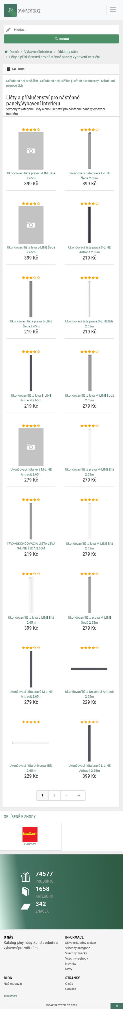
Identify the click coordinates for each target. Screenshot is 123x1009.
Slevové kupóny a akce (80, 943)
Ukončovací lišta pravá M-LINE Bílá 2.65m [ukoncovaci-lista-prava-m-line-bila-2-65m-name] (89, 472)
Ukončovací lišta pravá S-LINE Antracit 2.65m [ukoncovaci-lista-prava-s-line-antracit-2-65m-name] (89, 250)
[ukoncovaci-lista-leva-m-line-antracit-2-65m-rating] (31, 426)
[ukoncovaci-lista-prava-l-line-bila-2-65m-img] (31, 151)
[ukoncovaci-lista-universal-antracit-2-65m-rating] (89, 648)
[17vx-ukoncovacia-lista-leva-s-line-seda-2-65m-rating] (31, 500)
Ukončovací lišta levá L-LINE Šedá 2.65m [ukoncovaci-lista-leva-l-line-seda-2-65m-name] (31, 250)
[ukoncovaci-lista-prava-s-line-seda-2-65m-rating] (31, 277)
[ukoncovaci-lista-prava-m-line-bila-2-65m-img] (89, 447)
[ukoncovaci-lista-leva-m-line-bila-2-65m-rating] (89, 500)
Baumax (10, 996)
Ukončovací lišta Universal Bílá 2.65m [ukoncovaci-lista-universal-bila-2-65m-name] (31, 768)
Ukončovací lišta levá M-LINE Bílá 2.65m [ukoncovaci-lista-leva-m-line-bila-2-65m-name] (89, 546)
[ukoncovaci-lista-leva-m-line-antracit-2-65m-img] (31, 447)
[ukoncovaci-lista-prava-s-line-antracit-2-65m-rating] (89, 203)
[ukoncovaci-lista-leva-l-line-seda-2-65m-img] (31, 225)
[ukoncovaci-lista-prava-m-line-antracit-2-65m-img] (31, 669)
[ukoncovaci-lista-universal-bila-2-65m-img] (31, 743)
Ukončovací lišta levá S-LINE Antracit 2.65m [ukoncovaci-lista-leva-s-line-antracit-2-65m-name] (31, 398)
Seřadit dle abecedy (85, 81)
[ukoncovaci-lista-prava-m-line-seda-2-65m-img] (89, 595)
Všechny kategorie (77, 948)
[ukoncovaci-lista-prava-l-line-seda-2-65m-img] (89, 151)
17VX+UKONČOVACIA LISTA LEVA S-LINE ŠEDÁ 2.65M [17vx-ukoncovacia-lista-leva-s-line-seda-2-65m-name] (31, 546)
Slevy (68, 969)
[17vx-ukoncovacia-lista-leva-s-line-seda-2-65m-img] (31, 521)
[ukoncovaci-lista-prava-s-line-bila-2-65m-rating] (89, 277)
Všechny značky (76, 953)
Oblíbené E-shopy (20, 816)
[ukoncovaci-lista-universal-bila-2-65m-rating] (31, 722)
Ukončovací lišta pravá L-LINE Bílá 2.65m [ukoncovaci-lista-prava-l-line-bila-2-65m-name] (31, 175)
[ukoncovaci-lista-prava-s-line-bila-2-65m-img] (89, 299)
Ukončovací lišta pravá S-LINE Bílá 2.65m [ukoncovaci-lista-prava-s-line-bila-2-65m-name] (89, 323)
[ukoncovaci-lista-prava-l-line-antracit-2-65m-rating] (89, 722)
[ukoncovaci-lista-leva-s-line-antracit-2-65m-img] (31, 373)
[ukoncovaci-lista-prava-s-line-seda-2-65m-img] (31, 299)
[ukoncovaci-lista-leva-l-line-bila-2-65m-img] (31, 595)
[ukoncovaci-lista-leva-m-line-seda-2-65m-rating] (89, 351)
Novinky (70, 964)
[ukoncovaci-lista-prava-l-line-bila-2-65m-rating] (31, 129)
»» (78, 795)
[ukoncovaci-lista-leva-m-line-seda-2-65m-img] (89, 373)
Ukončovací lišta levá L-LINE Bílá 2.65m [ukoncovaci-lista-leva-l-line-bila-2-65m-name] (31, 620)
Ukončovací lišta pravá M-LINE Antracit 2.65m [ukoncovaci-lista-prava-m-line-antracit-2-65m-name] (31, 694)
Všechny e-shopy (76, 958)
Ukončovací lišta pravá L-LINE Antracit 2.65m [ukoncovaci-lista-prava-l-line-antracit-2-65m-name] (89, 768)
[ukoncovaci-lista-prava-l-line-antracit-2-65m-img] (89, 743)
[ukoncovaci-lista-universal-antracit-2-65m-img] (89, 669)
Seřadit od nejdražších (55, 81)
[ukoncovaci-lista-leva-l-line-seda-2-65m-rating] (31, 203)
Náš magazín (13, 984)
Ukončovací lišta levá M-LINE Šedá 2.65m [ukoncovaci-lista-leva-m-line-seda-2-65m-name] (89, 398)
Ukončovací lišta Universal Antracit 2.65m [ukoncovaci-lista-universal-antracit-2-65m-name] (89, 694)
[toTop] (116, 1006)
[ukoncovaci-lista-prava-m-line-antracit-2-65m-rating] (31, 648)
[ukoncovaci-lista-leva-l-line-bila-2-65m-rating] (31, 574)
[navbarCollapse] (112, 10)
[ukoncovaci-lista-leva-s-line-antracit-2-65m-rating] (31, 351)
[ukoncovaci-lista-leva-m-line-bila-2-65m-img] (89, 521)
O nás (69, 984)
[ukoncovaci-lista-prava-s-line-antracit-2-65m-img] (89, 225)
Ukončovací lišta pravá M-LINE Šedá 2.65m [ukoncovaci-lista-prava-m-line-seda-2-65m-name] (89, 620)
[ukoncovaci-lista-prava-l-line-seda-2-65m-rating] (89, 129)
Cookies (70, 989)
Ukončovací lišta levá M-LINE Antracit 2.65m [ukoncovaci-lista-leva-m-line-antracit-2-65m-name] (31, 472)
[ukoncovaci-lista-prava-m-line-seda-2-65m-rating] (89, 574)
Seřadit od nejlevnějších (22, 81)
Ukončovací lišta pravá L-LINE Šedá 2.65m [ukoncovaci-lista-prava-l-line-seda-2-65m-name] (89, 175)
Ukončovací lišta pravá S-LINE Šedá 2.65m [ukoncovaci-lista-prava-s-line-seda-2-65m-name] (31, 323)
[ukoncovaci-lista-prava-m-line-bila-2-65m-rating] (89, 426)
